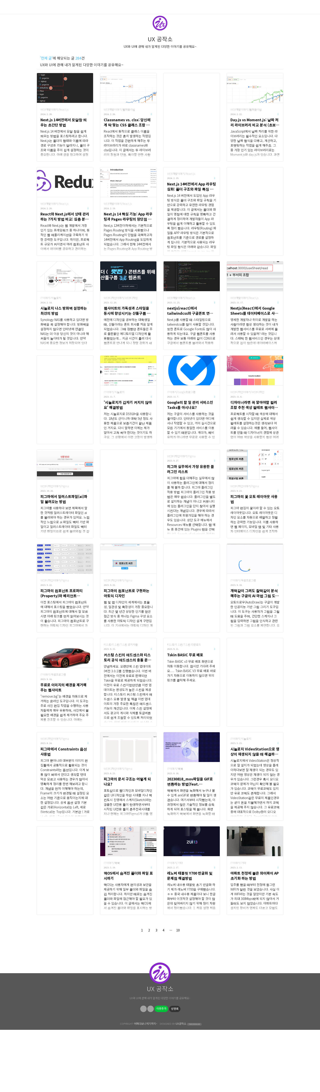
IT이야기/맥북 (175, 769)
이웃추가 (161, 1071)
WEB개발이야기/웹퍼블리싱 (119, 109)
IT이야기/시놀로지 (50, 298)
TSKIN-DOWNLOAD (194, 1086)
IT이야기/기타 (175, 863)
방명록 (174, 1071)
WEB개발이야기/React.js (54, 109)
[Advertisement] (192, 117)
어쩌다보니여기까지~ (145, 1086)
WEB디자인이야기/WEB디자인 (121, 298)
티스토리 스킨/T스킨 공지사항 (121, 644)
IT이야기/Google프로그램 (181, 392)
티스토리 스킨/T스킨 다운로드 (184, 644)
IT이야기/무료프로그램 (243, 580)
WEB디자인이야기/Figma (54, 486)
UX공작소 (181, 1086)
